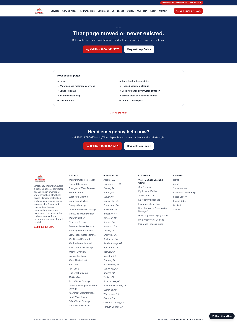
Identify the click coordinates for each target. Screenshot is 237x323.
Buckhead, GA (111, 239)
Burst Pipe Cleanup (78, 196)
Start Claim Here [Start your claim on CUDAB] (222, 316)
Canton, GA (109, 298)
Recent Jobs (179, 201)
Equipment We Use (147, 191)
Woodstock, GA (111, 294)
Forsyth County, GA (113, 306)
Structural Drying (77, 222)
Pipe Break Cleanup (78, 273)
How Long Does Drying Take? (153, 215)
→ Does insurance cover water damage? (139, 90)
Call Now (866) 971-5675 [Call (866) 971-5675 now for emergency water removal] (102, 49)
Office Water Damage (79, 301)
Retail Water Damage (79, 305)
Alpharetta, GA (111, 247)
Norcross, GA (110, 226)
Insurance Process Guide (150, 224)
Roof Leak (74, 268)
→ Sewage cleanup (66, 90)
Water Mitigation (77, 218)
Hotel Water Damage (79, 297)
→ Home (61, 81)
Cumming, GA (110, 290)
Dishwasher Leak (77, 256)
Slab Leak (73, 264)
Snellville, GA (110, 235)
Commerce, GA (111, 205)
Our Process (118, 11)
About (153, 11)
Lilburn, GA (109, 230)
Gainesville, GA (111, 201)
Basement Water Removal (81, 226)
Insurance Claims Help (184, 192)
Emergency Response (149, 199)
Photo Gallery (180, 196)
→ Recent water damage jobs (134, 81)
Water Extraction (77, 192)
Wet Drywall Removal (79, 239)
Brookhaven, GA (112, 264)
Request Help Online (139, 49)
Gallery (130, 11)
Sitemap (177, 209)
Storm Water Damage (79, 281)
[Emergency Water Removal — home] (39, 11)
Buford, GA (109, 192)
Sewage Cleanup (77, 205)
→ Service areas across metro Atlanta (138, 95)
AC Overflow (75, 277)
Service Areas (69, 11)
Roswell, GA (109, 251)
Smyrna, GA (109, 273)
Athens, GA (109, 222)
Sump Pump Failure (78, 201)
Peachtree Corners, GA (115, 285)
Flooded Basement (78, 184)
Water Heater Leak (78, 260)
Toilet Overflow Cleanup (81, 247)
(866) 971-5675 (188, 10)
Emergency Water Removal (82, 188)
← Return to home (118, 112)
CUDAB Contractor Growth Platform (187, 319)
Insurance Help (87, 11)
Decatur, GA (109, 260)
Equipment (103, 11)
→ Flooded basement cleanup (134, 86)
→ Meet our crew (65, 100)
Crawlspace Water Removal (82, 235)
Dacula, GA (109, 188)
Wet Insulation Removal (80, 243)
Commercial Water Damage (82, 209)
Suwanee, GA (110, 209)
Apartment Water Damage (81, 293)
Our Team (142, 11)
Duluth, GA (109, 196)
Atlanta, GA (109, 180)
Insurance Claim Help (149, 204)
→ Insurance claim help (68, 95)
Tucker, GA (109, 277)
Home (176, 180)
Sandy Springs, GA (113, 243)
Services (54, 11)
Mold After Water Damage (81, 213)
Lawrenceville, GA (113, 184)
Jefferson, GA (110, 218)
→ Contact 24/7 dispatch (131, 100)
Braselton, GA (110, 213)
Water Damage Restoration (82, 180)
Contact (163, 11)
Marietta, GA (110, 256)
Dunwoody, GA (111, 268)
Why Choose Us (146, 195)
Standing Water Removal (81, 230)
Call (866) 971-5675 (44, 227)
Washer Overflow (77, 251)
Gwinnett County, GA (114, 302)
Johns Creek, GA (112, 281)
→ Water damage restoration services (76, 86)
